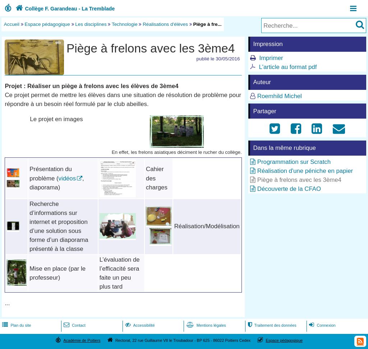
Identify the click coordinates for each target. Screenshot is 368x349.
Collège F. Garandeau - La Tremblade (64, 9)
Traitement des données (271, 325)
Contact (74, 325)
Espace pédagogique (47, 24)
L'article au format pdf (288, 67)
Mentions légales (205, 325)
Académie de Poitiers (81, 340)
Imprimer (271, 58)
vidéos (67, 178)
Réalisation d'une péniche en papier (305, 170)
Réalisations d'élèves (165, 24)
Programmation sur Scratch (294, 162)
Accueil (11, 24)
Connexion (321, 325)
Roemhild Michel (279, 96)
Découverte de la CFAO (289, 188)
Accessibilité (139, 325)
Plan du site (16, 325)
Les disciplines (90, 24)
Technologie (125, 24)
